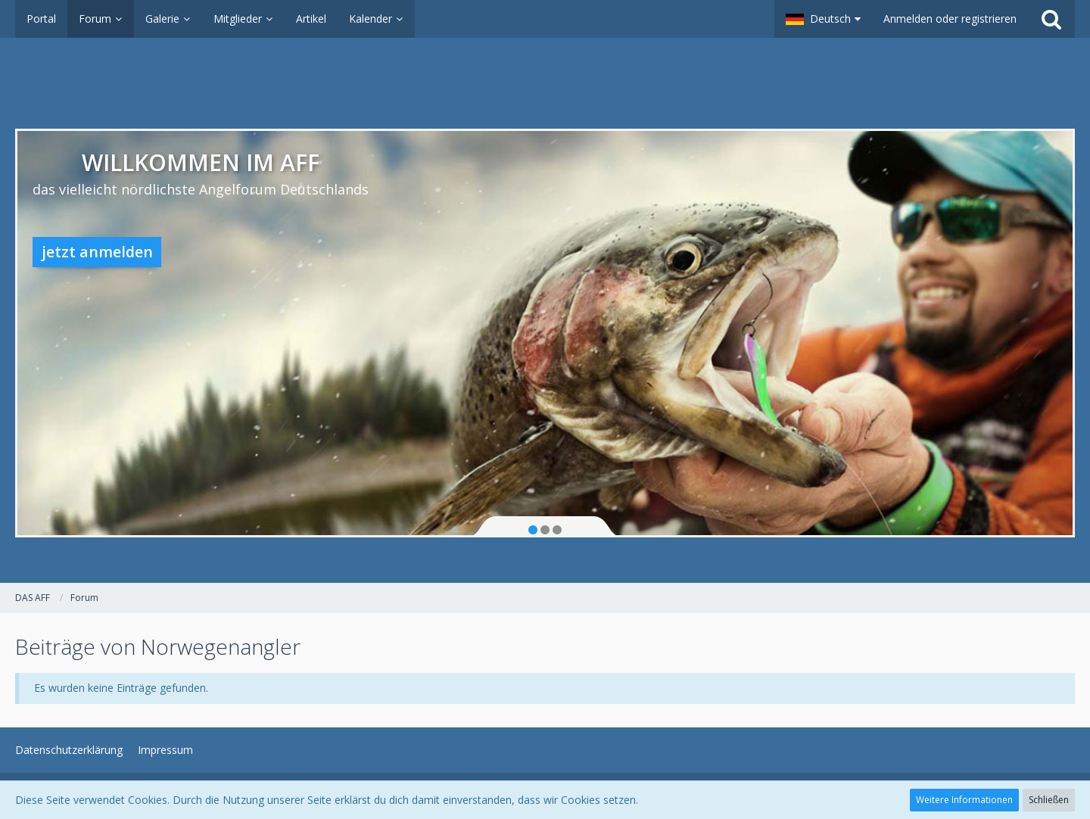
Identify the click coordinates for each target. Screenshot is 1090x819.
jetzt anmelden (97, 251)
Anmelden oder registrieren (950, 18)
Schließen (1049, 799)
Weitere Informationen (964, 799)
